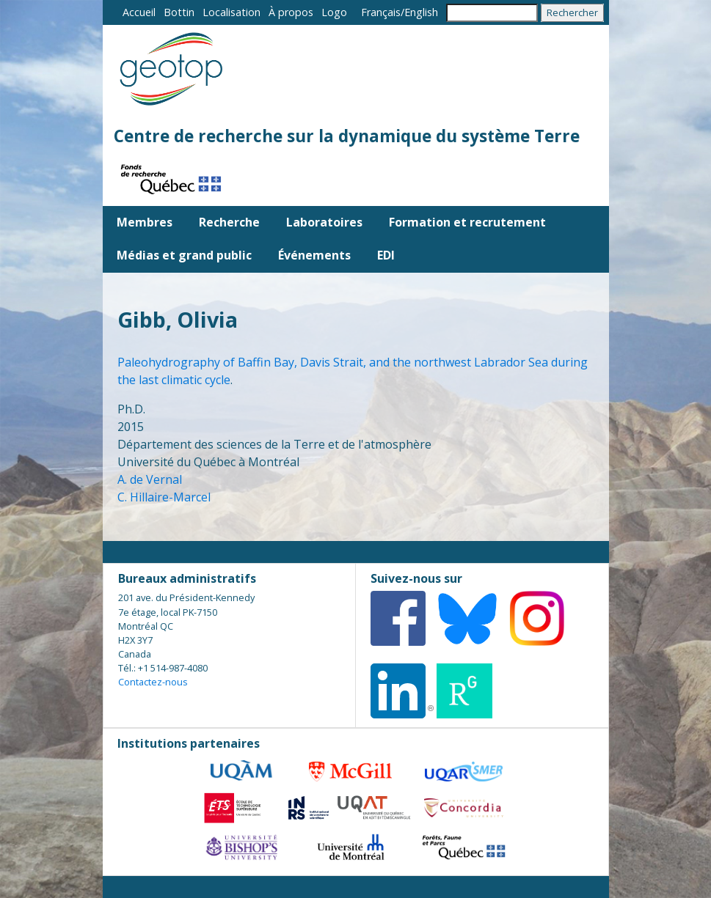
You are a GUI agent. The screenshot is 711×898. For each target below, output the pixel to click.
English (421, 12)
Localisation (231, 12)
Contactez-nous (153, 681)
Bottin (179, 12)
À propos (291, 12)
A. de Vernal (149, 479)
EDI (386, 255)
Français (381, 12)
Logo (334, 12)
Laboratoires (324, 222)
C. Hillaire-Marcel (164, 497)
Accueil (139, 12)
